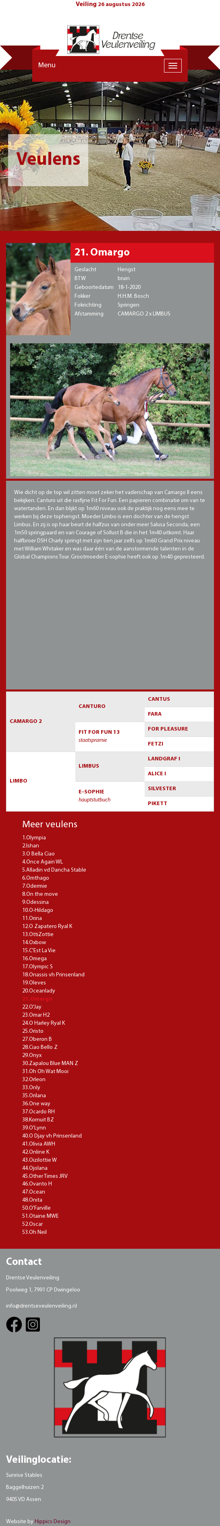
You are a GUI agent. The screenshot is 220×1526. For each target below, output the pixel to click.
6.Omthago (35, 878)
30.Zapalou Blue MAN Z (50, 1064)
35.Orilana (34, 1096)
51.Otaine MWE (40, 1216)
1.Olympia (34, 838)
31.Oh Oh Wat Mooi (45, 1072)
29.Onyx (32, 1056)
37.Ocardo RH (38, 1112)
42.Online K (35, 1152)
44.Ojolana (35, 1168)
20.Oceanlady (38, 991)
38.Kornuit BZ (38, 1120)
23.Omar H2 (36, 1015)
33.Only (31, 1088)
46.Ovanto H (37, 1184)
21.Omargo (37, 999)
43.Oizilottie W (39, 1160)
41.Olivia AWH (38, 1144)
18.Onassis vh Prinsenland (53, 975)
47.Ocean (33, 1192)
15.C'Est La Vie (39, 951)
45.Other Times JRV (45, 1176)
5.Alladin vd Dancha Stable (54, 870)
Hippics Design (53, 1522)
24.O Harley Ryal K (43, 1023)
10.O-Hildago (37, 910)
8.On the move (40, 894)
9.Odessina (35, 902)
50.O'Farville (36, 1208)
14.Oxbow (34, 943)
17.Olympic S (37, 967)
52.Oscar (32, 1224)
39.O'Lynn (34, 1128)
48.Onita (32, 1200)
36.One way (36, 1104)
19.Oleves (34, 983)
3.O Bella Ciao (38, 854)
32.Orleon (34, 1080)
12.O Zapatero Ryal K (47, 927)
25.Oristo (33, 1031)
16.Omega (34, 959)
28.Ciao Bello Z (40, 1047)
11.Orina (32, 919)
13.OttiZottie (38, 935)
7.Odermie (34, 886)
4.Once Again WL (42, 862)
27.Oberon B (37, 1039)
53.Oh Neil (34, 1232)
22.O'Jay (32, 1007)
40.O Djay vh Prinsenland (52, 1136)
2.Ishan (30, 846)
